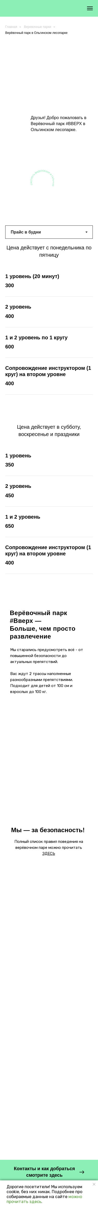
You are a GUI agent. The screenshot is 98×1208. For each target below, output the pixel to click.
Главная (11, 27)
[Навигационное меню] (90, 8)
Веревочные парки (37, 27)
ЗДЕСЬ (48, 853)
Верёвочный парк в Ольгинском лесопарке (36, 33)
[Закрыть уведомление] (94, 1184)
